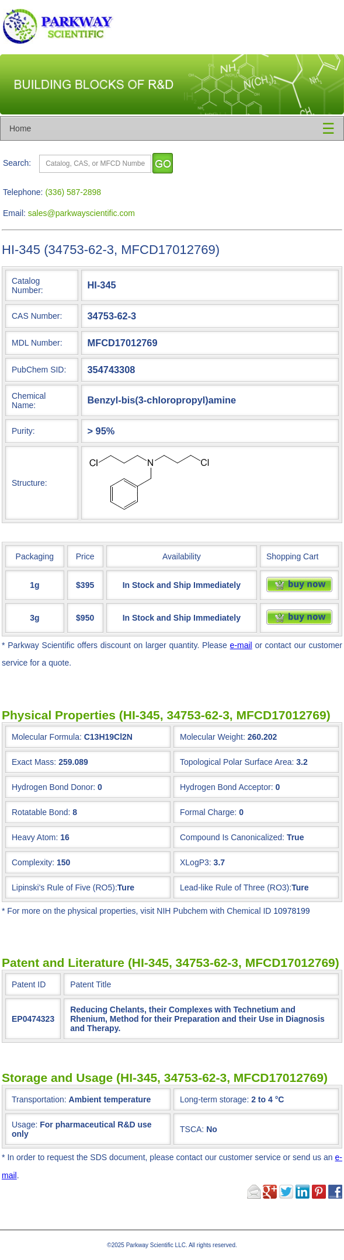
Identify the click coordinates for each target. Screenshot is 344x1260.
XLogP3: (195, 862)
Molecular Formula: (47, 737)
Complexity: (33, 862)
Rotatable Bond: (41, 812)
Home (20, 128)
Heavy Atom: (35, 837)
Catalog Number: (27, 285)
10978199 (291, 911)
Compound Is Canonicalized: (232, 837)
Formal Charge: (208, 812)
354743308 (111, 369)
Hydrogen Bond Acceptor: (226, 787)
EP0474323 (33, 1019)
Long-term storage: (232, 1099)
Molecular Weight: (212, 737)
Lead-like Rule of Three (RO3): (235, 887)
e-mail (241, 645)
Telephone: (23, 192)
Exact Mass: (34, 762)
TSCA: (198, 1129)
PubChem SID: (39, 369)
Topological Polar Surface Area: (237, 762)
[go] (162, 163)
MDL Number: (37, 342)
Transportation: (81, 1099)
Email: (14, 213)
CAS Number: (37, 316)
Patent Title (90, 984)
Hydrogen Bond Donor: (53, 787)
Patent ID (29, 984)
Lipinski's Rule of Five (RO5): (64, 887)
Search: (17, 163)
